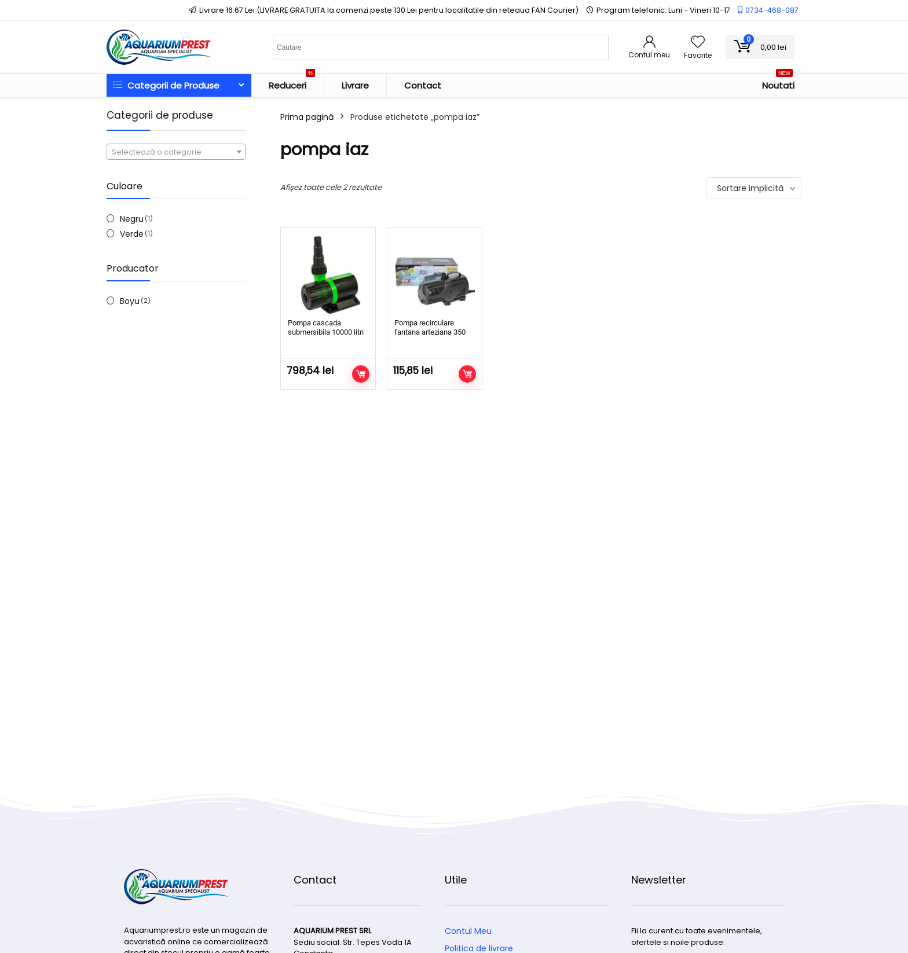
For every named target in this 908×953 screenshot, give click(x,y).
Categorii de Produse (166, 85)
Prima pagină (307, 117)
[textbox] (176, 152)
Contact (422, 85)
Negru (132, 219)
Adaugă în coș (361, 374)
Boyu (130, 301)
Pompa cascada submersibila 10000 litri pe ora (326, 332)
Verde (132, 234)
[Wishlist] (698, 42)
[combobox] (176, 152)
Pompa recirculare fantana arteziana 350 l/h (430, 332)
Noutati (778, 82)
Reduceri (292, 82)
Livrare (355, 85)
